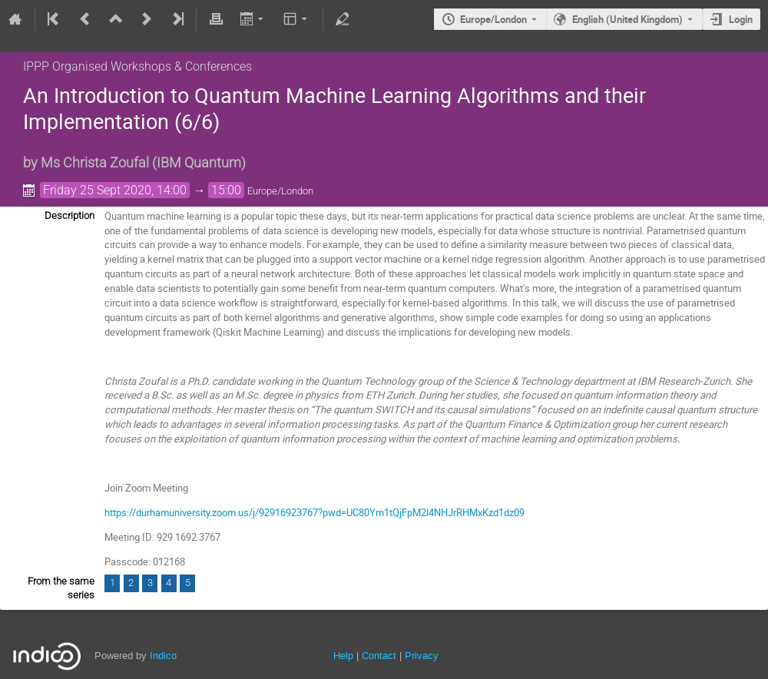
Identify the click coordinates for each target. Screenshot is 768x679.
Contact (379, 655)
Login (741, 19)
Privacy (422, 655)
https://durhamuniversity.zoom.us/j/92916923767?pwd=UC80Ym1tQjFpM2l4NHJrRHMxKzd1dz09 (314, 512)
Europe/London (493, 19)
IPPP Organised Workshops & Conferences (137, 66)
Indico (163, 655)
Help (343, 655)
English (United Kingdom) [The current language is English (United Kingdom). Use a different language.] (627, 19)
